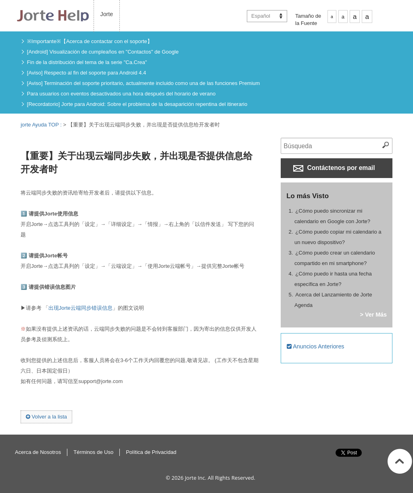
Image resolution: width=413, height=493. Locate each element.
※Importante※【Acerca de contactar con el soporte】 (89, 41)
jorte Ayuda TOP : (42, 125)
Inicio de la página (400, 461)
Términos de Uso (93, 452)
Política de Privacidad (151, 452)
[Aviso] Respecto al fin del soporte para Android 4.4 (86, 73)
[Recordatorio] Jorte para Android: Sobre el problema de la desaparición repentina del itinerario (137, 104)
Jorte (106, 14)
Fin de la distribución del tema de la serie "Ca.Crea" (87, 62)
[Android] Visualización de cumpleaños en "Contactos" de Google (103, 52)
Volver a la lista (46, 417)
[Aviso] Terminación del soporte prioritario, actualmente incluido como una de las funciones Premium (143, 83)
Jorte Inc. (195, 477)
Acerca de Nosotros (38, 452)
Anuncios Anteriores (315, 346)
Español (260, 16)
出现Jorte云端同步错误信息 (80, 308)
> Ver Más (373, 314)
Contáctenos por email (334, 168)
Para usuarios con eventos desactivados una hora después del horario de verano (121, 94)
